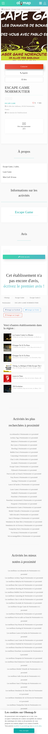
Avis (24, 79)
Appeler (24, 73)
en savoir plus (36, 726)
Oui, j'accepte (24, 731)
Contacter (23, 67)
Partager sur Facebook (12, 310)
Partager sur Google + (13, 315)
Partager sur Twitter (32, 310)
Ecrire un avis (23, 257)
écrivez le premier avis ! (24, 286)
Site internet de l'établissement (16, 113)
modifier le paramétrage (22, 726)
